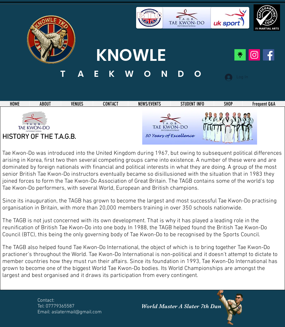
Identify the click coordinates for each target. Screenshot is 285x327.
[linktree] (240, 55)
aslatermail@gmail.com (76, 312)
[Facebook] (268, 55)
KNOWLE (131, 55)
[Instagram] (254, 55)
